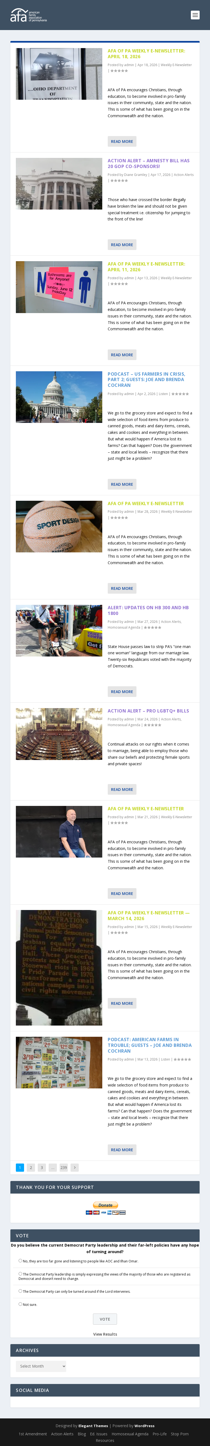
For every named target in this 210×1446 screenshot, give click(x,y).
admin (129, 65)
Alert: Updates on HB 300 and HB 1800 (148, 610)
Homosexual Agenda (124, 627)
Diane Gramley (135, 174)
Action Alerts (184, 174)
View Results (105, 1334)
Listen (163, 393)
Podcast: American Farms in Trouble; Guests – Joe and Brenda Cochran (150, 1045)
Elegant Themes (93, 1425)
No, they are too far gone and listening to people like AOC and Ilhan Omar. (80, 1261)
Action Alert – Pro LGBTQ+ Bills (148, 711)
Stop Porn (180, 1433)
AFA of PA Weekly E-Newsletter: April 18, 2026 (146, 54)
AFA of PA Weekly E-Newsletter (146, 503)
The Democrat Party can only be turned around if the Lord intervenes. (76, 1291)
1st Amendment (33, 1433)
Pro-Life (160, 1433)
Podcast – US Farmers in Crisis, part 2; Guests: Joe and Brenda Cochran (147, 379)
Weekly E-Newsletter (176, 65)
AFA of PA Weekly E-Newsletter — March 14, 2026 (149, 915)
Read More (122, 141)
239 (63, 1167)
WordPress (144, 1425)
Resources (105, 1440)
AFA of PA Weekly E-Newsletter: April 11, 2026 (146, 267)
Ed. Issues (98, 1433)
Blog (82, 1433)
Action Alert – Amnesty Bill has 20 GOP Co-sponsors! (149, 163)
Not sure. (30, 1304)
